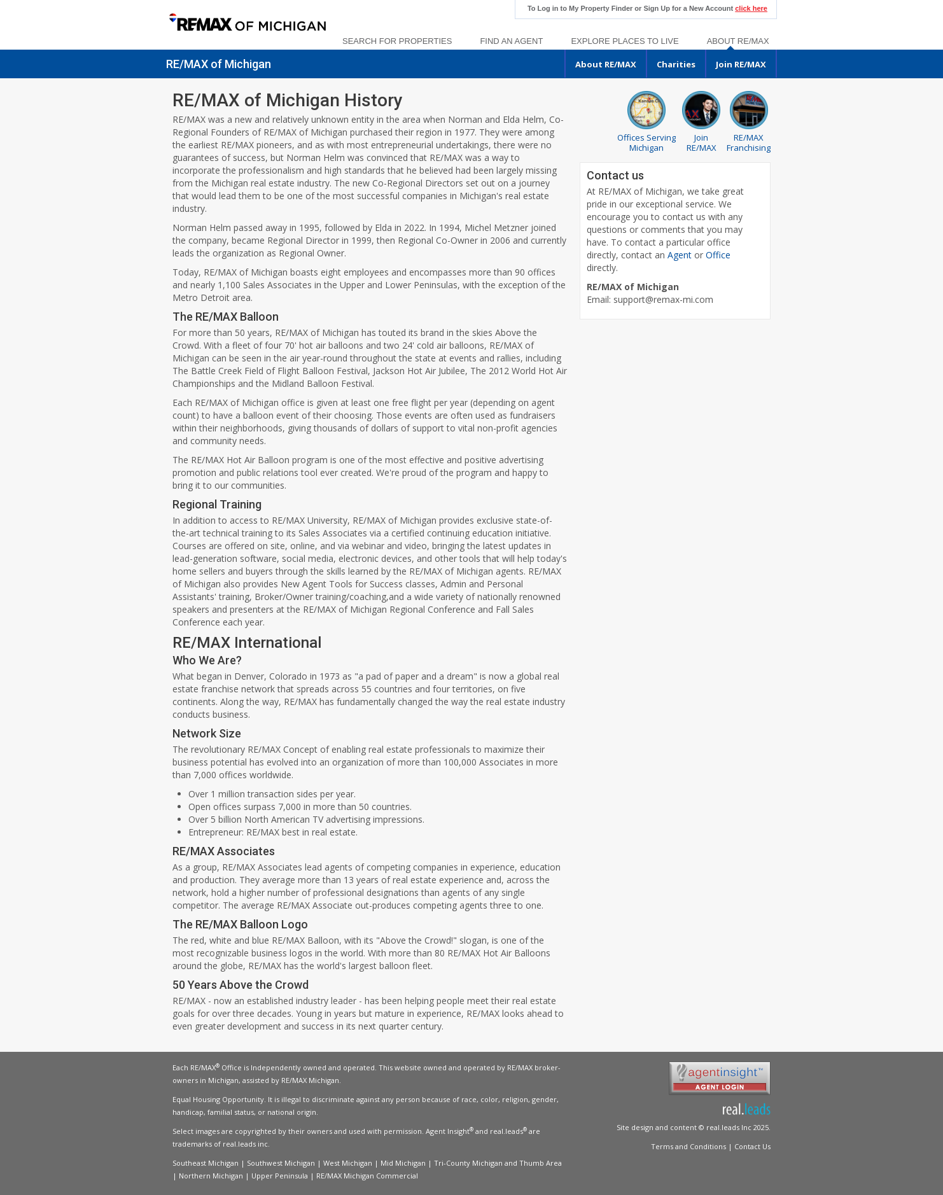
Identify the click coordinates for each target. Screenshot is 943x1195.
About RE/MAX (738, 41)
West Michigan (347, 1163)
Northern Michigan (211, 1175)
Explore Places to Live (624, 41)
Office (718, 255)
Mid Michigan (403, 1163)
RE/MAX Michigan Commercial (367, 1175)
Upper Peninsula (279, 1175)
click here (751, 8)
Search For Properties (397, 41)
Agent (679, 255)
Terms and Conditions (688, 1146)
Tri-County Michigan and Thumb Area (498, 1163)
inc (263, 1144)
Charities (676, 64)
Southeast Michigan (205, 1163)
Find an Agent (511, 41)
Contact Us (752, 1146)
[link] (247, 23)
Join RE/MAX (741, 64)
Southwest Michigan (281, 1163)
